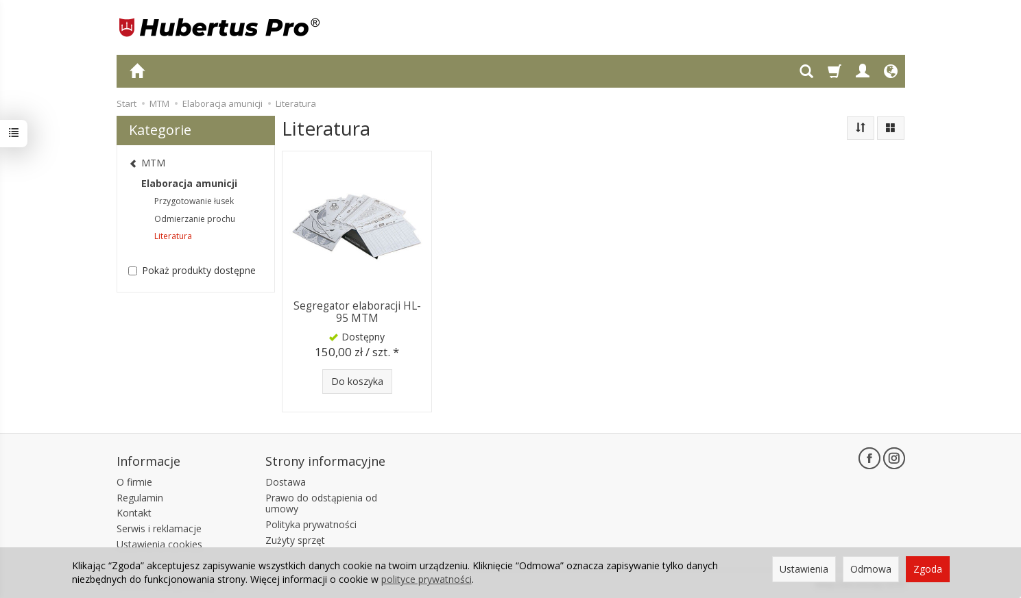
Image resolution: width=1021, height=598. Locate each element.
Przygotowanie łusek (194, 201)
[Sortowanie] (860, 128)
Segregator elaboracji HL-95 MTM (357, 312)
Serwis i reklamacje (159, 528)
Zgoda (927, 568)
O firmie (134, 481)
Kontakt (134, 512)
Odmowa (870, 568)
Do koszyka (357, 381)
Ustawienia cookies (159, 544)
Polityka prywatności (311, 524)
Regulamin (140, 496)
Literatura (173, 236)
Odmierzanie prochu (194, 219)
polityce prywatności (426, 579)
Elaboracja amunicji (189, 183)
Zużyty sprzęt (295, 540)
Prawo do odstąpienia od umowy (321, 502)
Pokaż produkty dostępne (192, 270)
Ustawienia (804, 568)
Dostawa (285, 481)
